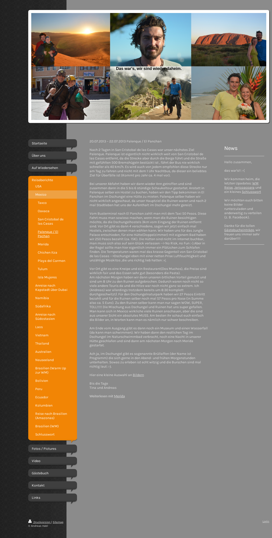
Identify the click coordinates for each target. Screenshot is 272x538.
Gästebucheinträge (239, 230)
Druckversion (39, 522)
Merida (119, 396)
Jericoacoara (244, 187)
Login (265, 521)
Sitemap (58, 522)
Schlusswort (251, 192)
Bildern (138, 375)
